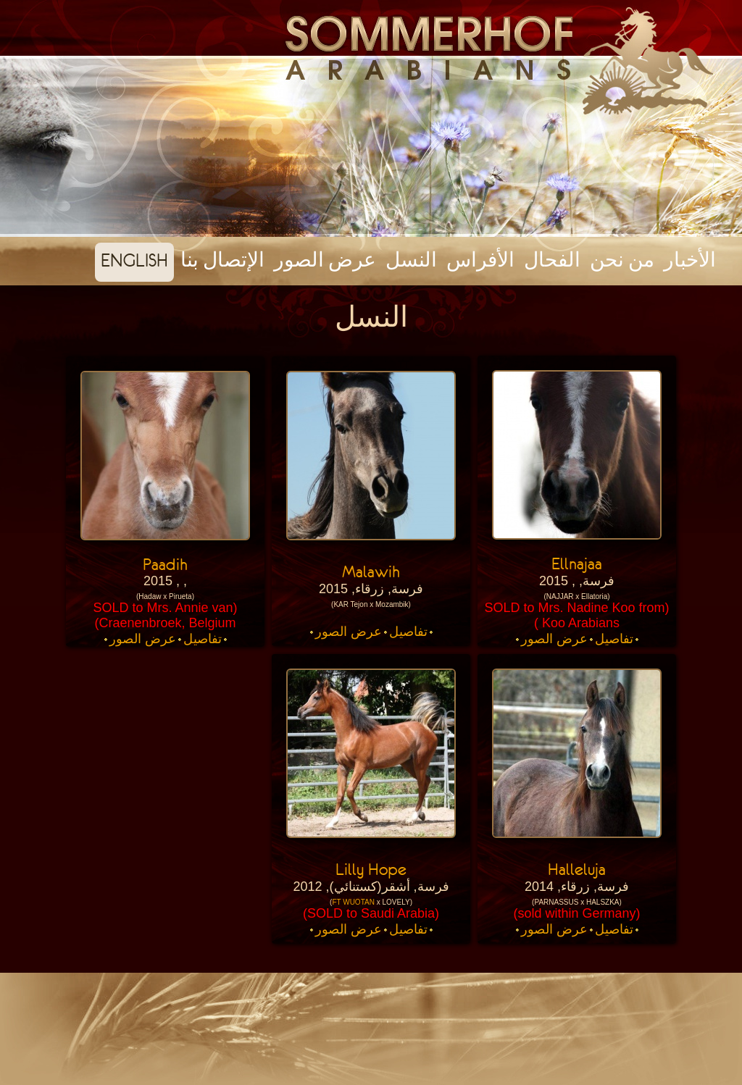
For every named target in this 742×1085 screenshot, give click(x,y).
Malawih (371, 571)
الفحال (552, 260)
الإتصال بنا (222, 260)
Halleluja (577, 869)
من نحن (622, 260)
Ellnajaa (576, 563)
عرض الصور (325, 260)
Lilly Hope (371, 869)
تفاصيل (614, 639)
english (134, 260)
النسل (411, 260)
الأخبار (690, 260)
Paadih (165, 564)
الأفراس (480, 260)
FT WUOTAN (353, 902)
